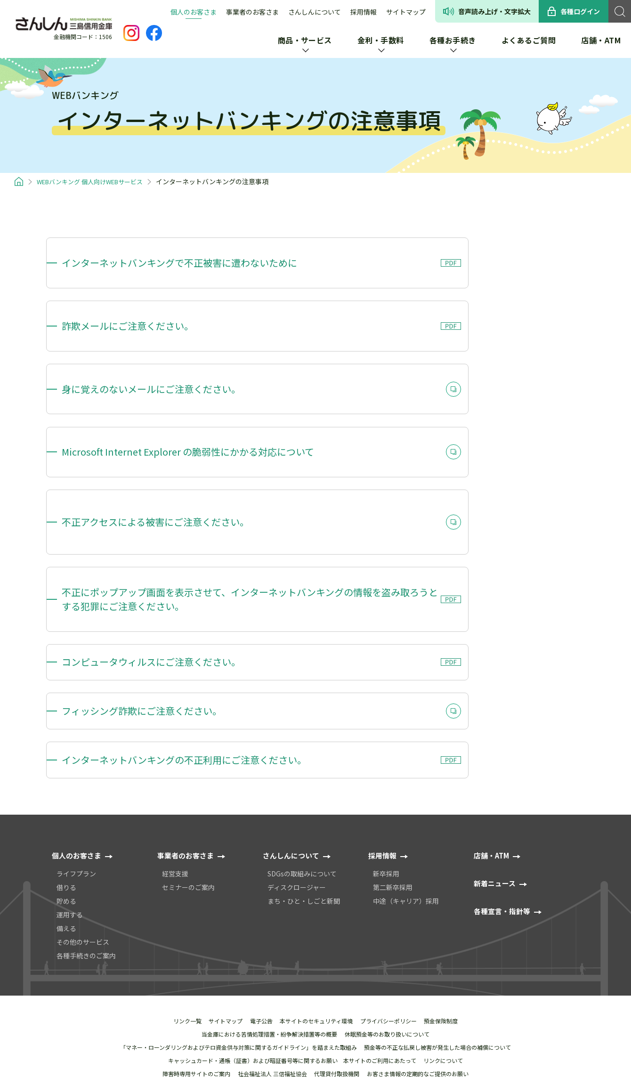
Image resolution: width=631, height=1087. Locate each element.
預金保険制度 (447, 863)
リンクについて (446, 902)
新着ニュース (496, 725)
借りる (66, 729)
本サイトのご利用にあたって (379, 902)
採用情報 (363, 11)
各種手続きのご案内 (86, 797)
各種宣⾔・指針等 (504, 753)
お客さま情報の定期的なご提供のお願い (421, 916)
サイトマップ (406, 11)
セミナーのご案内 (188, 729)
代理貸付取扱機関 (338, 916)
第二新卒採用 (393, 729)
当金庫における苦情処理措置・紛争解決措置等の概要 (268, 876)
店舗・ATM (493, 697)
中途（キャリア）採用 (406, 743)
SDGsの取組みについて (302, 715)
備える (66, 770)
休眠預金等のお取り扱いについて (388, 876)
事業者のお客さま (252, 11)
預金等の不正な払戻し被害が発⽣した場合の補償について (438, 889)
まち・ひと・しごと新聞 (303, 743)
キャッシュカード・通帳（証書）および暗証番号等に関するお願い (250, 902)
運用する (70, 756)
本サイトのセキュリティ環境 (317, 863)
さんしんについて (314, 11)
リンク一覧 (181, 863)
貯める (66, 743)
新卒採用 (386, 715)
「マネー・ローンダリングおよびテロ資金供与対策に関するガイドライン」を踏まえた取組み (237, 889)
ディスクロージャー (296, 729)
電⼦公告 (260, 863)
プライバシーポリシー (392, 863)
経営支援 (175, 715)
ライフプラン (76, 715)
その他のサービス (83, 784)
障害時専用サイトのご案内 (193, 916)
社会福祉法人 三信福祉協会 (271, 916)
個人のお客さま (193, 11)
